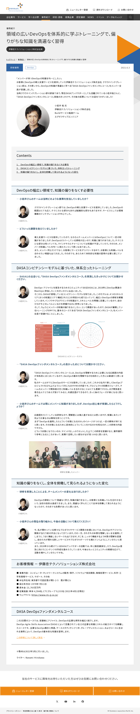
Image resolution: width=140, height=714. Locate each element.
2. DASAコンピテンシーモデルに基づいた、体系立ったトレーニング (48, 168)
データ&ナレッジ (114, 17)
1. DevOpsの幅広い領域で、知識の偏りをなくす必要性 (43, 164)
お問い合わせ (117, 690)
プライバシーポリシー (14, 711)
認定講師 (80, 17)
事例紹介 (45, 17)
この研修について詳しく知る (30, 637)
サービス (22, 17)
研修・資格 (57, 17)
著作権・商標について (51, 711)
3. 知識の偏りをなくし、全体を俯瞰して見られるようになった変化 (47, 171)
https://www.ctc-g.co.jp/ (45, 594)
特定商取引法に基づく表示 (32, 711)
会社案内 (10, 17)
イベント (100, 17)
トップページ (10, 59)
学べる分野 (33, 17)
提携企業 (69, 17)
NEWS (91, 17)
